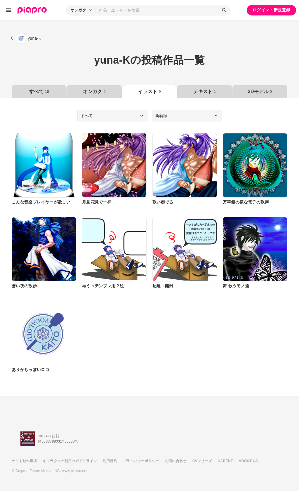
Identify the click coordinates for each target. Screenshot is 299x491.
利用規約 (110, 461)
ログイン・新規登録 (271, 10)
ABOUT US (248, 461)
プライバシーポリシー (141, 461)
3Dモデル (260, 91)
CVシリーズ (202, 461)
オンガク (94, 91)
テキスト (204, 91)
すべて (39, 91)
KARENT (225, 461)
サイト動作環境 (24, 461)
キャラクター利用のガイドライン (70, 461)
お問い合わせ (176, 461)
